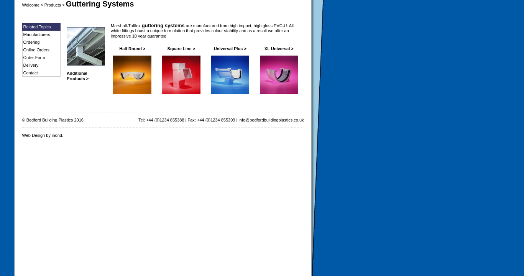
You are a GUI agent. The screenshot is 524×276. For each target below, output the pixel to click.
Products (52, 5)
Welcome (31, 5)
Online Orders (36, 50)
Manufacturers (36, 34)
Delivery (31, 65)
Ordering (31, 42)
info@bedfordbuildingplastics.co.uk (271, 120)
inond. (57, 135)
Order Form (34, 57)
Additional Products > (78, 75)
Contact (30, 73)
